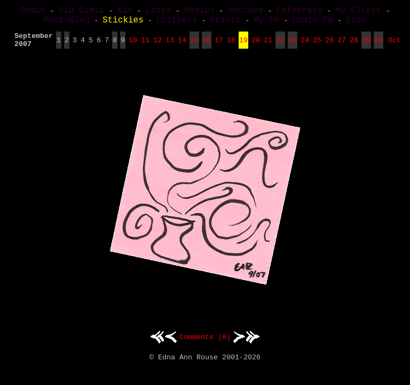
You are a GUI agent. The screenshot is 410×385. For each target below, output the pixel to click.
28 (354, 46)
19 (243, 46)
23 (292, 46)
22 (280, 46)
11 (145, 46)
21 (268, 46)
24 (305, 46)
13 (169, 46)
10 (133, 46)
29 (366, 46)
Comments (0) (205, 344)
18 (231, 46)
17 (219, 46)
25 (317, 46)
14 (182, 46)
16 (206, 46)
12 (157, 46)
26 (329, 46)
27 (341, 46)
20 (255, 46)
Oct (394, 46)
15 (194, 46)
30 (378, 46)
